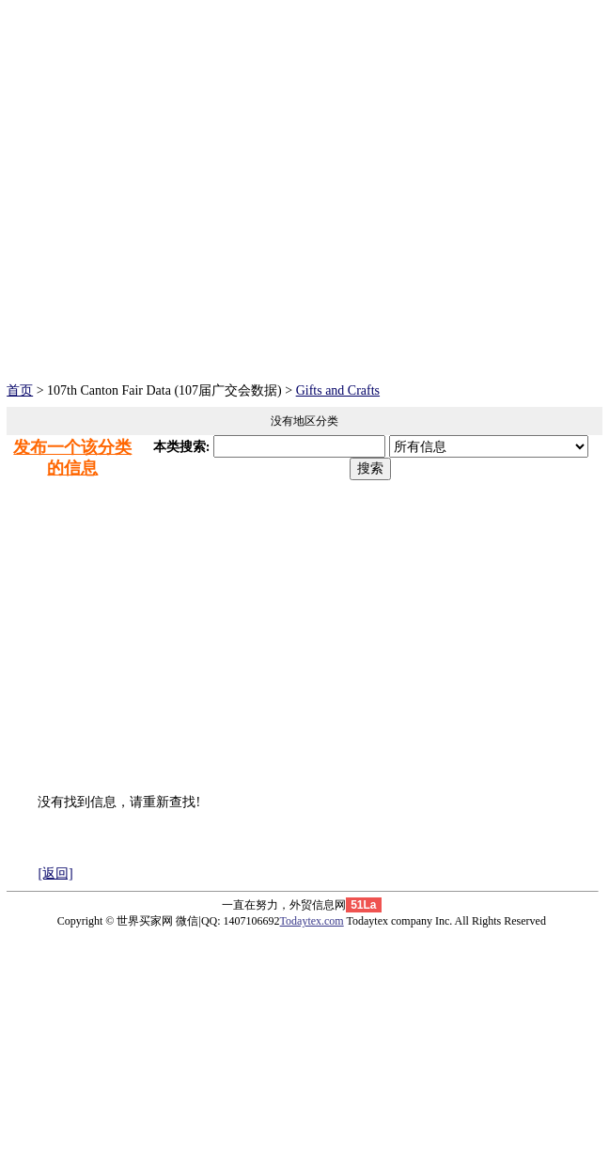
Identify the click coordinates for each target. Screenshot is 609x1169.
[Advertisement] (304, 241)
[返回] (55, 873)
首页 (20, 390)
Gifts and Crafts (338, 390)
